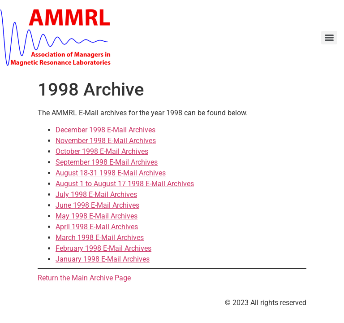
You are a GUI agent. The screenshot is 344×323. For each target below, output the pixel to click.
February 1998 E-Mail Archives (103, 248)
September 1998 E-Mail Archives (107, 162)
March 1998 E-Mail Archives (100, 237)
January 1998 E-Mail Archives (103, 259)
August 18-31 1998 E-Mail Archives (111, 173)
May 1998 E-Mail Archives (97, 216)
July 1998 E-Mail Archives (96, 194)
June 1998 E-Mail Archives (97, 205)
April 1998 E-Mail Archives (97, 227)
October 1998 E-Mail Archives (102, 151)
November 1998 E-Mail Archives (106, 140)
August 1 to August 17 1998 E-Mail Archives (125, 183)
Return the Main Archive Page (84, 278)
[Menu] (329, 37)
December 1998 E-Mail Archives (105, 130)
